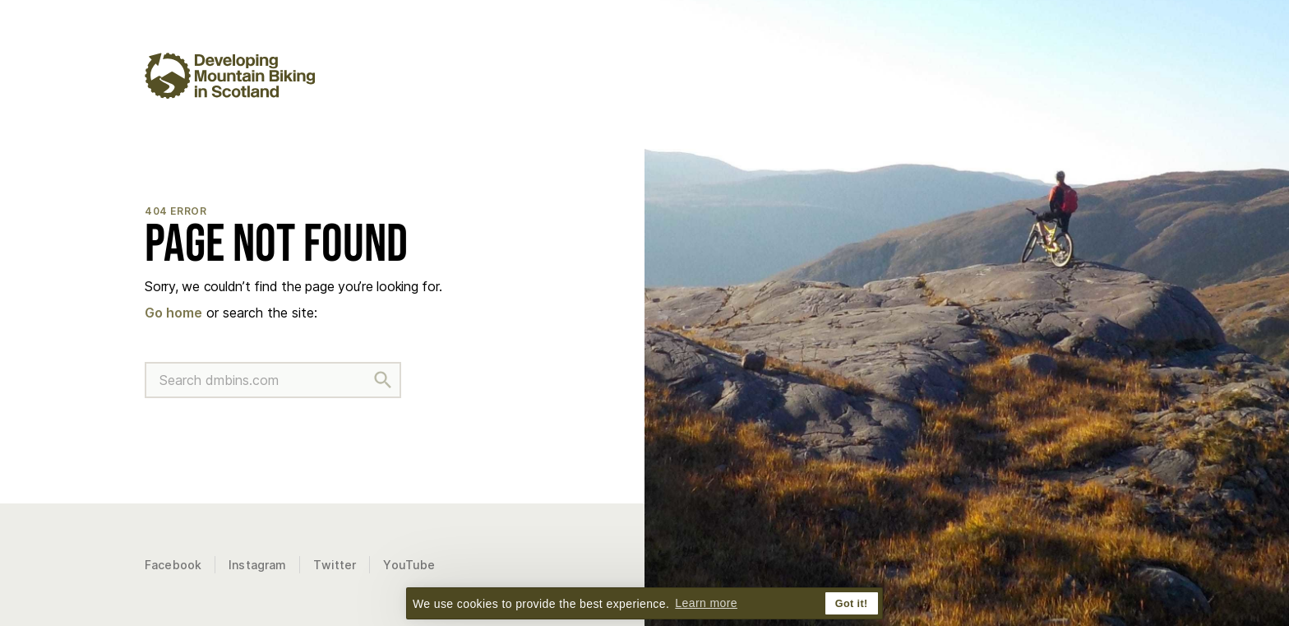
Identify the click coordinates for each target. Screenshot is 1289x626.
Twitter (334, 565)
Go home (173, 312)
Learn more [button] (706, 603)
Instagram (257, 565)
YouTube (409, 565)
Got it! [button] (851, 604)
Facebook (173, 565)
